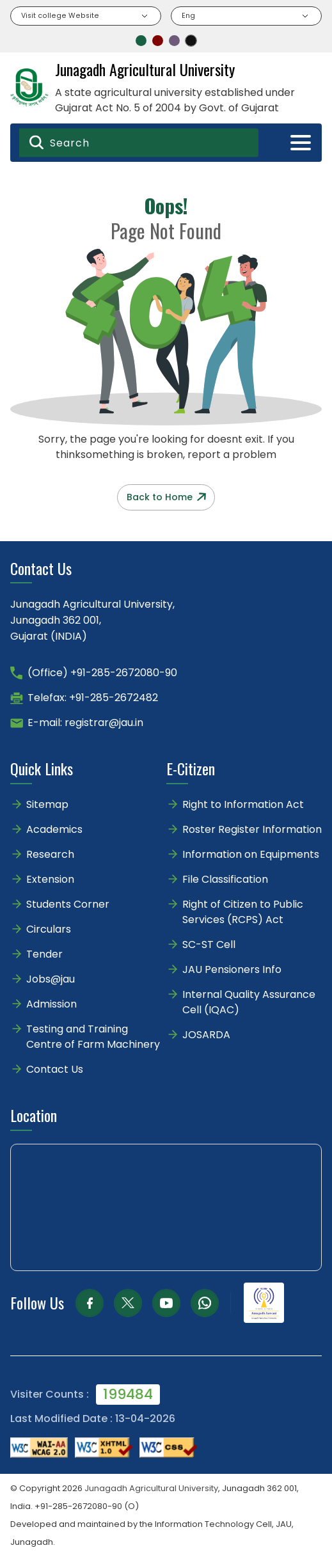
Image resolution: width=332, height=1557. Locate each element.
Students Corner (67, 904)
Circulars (48, 929)
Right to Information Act (243, 804)
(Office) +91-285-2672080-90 (102, 672)
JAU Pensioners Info (231, 969)
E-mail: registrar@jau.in (85, 722)
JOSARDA (207, 1034)
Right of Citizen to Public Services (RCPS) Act (242, 912)
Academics (54, 829)
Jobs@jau (50, 979)
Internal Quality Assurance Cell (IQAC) (248, 1002)
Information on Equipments (250, 854)
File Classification (225, 879)
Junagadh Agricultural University (151, 1488)
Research (50, 854)
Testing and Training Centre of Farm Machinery (93, 1037)
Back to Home (166, 497)
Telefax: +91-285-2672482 (93, 697)
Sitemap (47, 804)
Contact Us (54, 1069)
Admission (51, 1004)
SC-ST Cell (208, 944)
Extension (50, 879)
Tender (44, 954)
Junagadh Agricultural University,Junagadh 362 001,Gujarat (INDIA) (92, 620)
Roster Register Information (252, 829)
